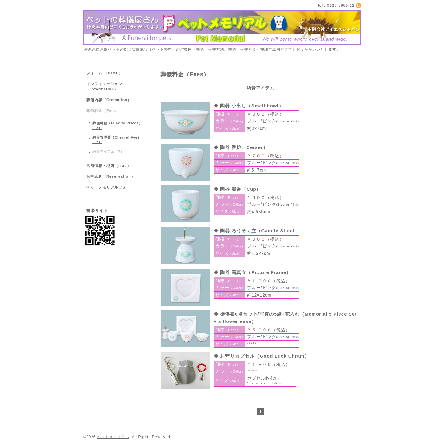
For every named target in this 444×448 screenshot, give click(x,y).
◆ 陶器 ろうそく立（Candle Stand (254, 230)
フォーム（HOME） (104, 73)
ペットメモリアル (113, 437)
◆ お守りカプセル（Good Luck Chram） (261, 356)
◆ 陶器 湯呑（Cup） (237, 189)
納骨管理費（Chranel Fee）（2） (116, 139)
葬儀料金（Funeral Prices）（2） (117, 125)
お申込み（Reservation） (110, 176)
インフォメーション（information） (104, 86)
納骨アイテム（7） (108, 151)
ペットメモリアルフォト (108, 187)
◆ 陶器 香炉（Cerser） (241, 147)
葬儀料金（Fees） (103, 111)
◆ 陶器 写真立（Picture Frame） (252, 272)
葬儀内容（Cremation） (108, 100)
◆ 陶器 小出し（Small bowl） (249, 105)
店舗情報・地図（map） (108, 166)
